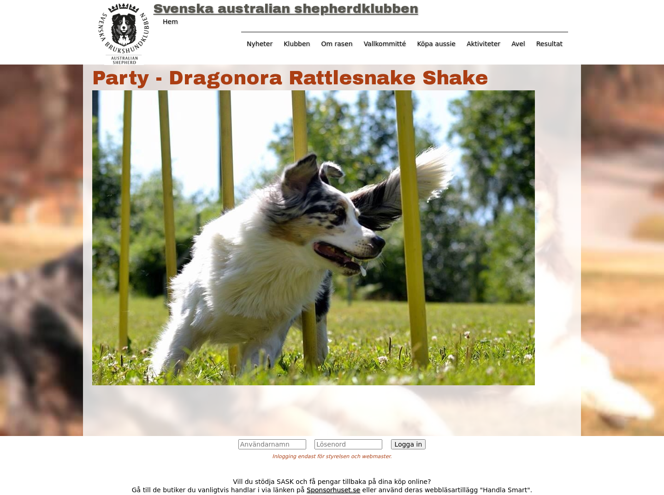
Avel (518, 43)
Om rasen (336, 43)
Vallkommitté (385, 43)
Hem (170, 21)
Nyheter (260, 43)
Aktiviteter (483, 43)
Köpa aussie (436, 43)
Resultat (549, 43)
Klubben (297, 43)
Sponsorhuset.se (333, 490)
